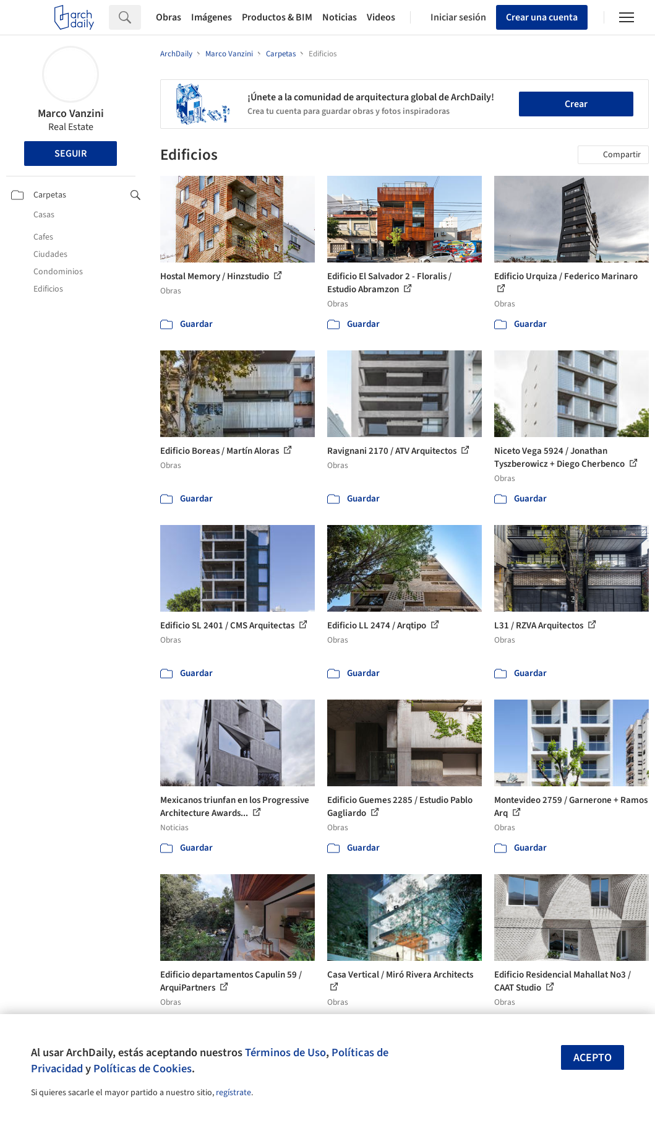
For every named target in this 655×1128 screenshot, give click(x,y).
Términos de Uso (285, 1052)
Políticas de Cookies (142, 1069)
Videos (381, 17)
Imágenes (211, 17)
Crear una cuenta (542, 17)
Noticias (339, 17)
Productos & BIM (277, 17)
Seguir (70, 153)
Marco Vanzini (71, 113)
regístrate (233, 1093)
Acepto (592, 1057)
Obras (168, 17)
